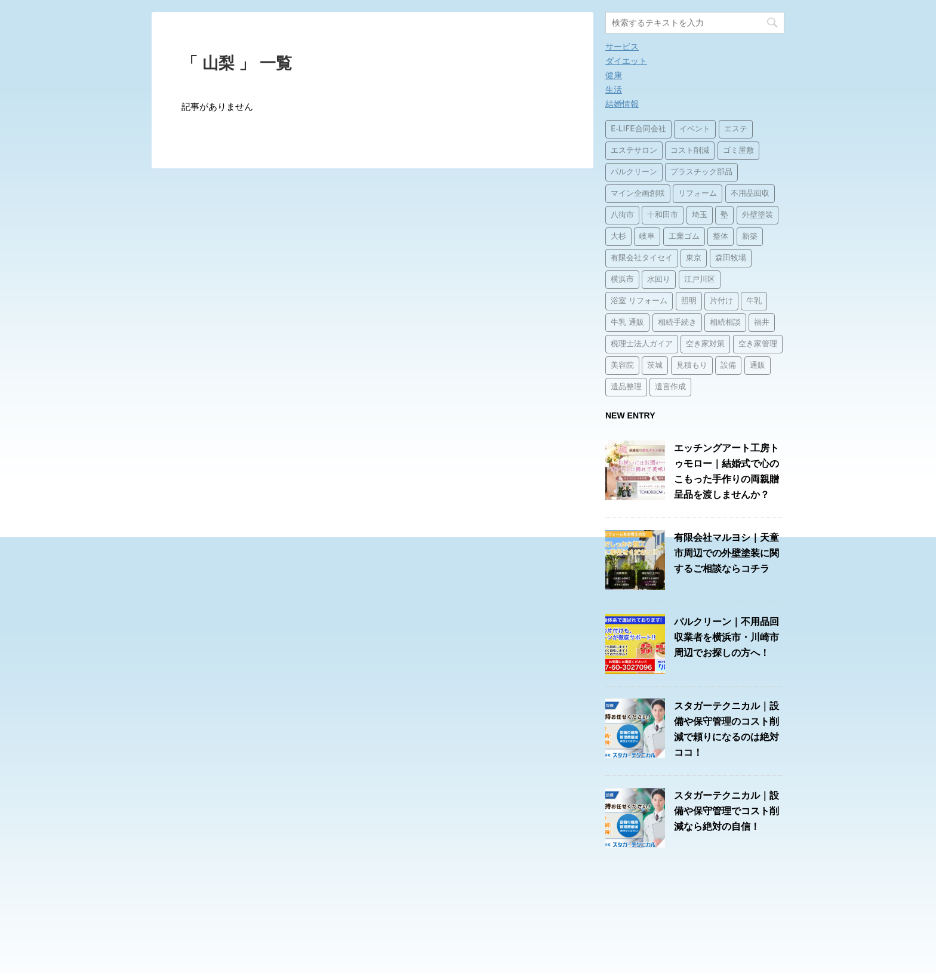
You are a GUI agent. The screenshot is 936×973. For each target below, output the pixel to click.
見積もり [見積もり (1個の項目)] (691, 366)
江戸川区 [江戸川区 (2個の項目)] (699, 280)
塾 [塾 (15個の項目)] (724, 215)
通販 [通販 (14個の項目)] (757, 366)
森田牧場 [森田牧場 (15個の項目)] (730, 258)
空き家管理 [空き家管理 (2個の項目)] (757, 344)
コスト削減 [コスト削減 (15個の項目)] (689, 151)
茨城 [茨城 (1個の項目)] (655, 366)
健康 (613, 75)
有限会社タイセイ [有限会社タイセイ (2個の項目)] (642, 258)
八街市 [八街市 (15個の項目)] (622, 215)
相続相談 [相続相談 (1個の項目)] (725, 323)
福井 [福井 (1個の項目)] (761, 323)
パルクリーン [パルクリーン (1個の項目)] (634, 172)
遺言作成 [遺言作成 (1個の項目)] (670, 387)
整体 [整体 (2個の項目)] (720, 237)
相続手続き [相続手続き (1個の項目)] (677, 323)
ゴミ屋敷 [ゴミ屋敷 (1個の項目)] (738, 151)
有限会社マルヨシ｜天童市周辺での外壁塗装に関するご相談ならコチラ (726, 553)
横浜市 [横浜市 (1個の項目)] (622, 280)
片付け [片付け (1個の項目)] (721, 301)
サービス (622, 46)
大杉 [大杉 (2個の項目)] (618, 237)
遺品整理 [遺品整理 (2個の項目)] (626, 387)
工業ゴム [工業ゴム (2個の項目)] (684, 237)
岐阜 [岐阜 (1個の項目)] (647, 237)
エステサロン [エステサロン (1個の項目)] (634, 151)
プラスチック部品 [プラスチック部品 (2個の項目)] (701, 172)
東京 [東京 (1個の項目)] (693, 258)
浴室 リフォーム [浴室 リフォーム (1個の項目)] (639, 301)
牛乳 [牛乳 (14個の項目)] (754, 301)
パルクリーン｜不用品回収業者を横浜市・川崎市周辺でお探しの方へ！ (726, 637)
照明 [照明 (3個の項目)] (689, 301)
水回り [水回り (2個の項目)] (658, 280)
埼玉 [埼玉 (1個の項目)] (699, 215)
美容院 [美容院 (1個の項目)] (622, 366)
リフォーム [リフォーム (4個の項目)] (697, 194)
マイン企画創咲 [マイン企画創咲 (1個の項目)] (638, 194)
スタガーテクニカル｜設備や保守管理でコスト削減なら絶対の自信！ (726, 811)
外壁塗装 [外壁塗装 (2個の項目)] (757, 215)
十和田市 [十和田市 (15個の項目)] (662, 215)
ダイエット (626, 61)
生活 (613, 89)
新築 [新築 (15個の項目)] (750, 237)
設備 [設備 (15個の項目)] (728, 366)
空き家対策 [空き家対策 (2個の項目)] (705, 344)
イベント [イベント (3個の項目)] (694, 129)
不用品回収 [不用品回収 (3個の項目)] (750, 194)
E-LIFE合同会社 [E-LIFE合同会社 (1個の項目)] (638, 129)
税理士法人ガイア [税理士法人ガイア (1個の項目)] (642, 344)
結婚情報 (622, 104)
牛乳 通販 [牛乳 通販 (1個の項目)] (627, 323)
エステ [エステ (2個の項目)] (735, 129)
